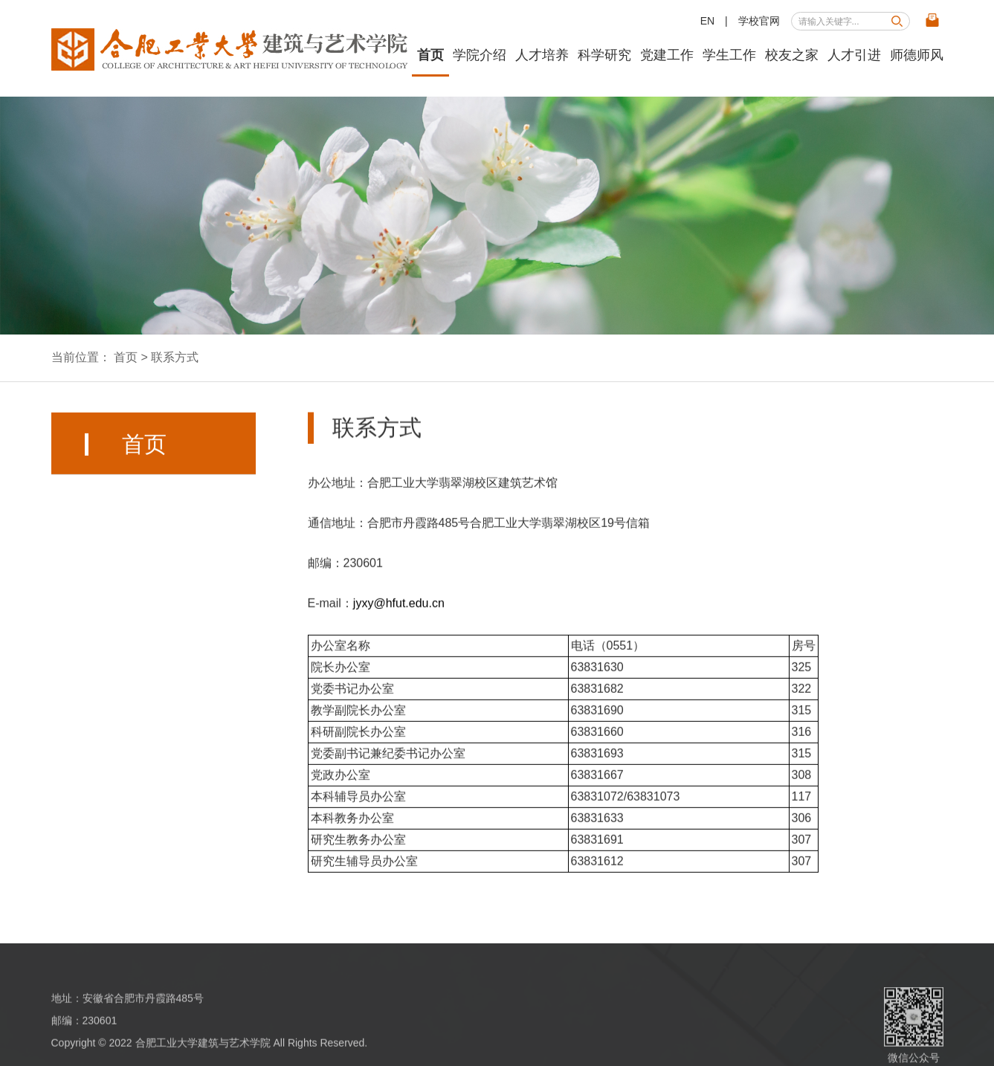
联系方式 (175, 357)
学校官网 (759, 21)
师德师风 (916, 55)
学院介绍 (479, 55)
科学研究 (604, 55)
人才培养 (542, 55)
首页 (430, 55)
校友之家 (792, 55)
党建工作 (667, 55)
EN (707, 21)
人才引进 (854, 55)
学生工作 (729, 55)
